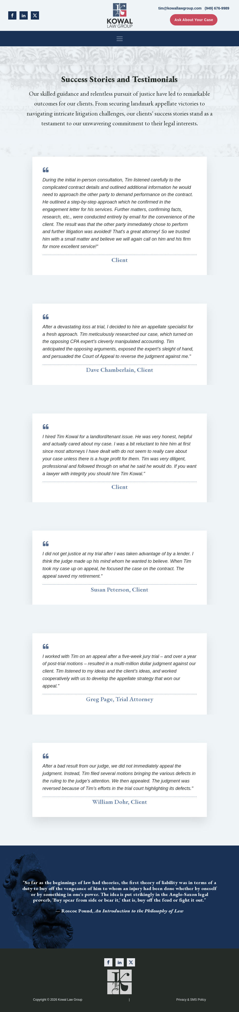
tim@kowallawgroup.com (180, 8)
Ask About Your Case (193, 20)
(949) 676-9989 (217, 8)
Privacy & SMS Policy (191, 999)
